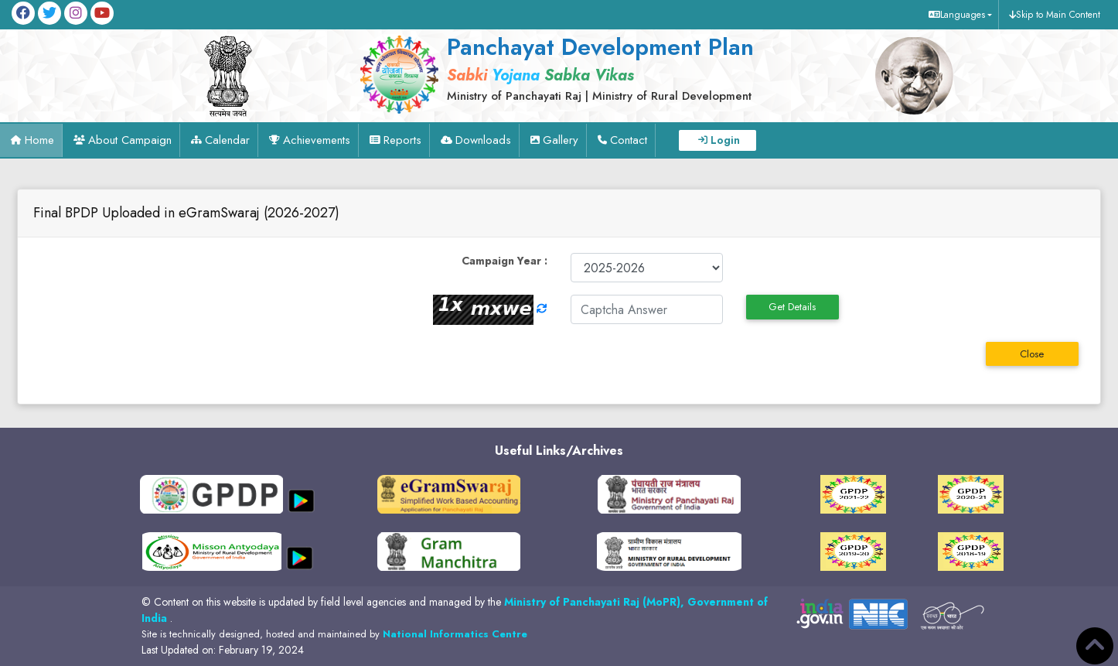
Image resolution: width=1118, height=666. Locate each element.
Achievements (316, 140)
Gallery (560, 140)
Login (725, 140)
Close (1032, 354)
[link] (595, 67)
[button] (958, 14)
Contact (628, 140)
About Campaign (130, 140)
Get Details (792, 306)
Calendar (227, 140)
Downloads (483, 140)
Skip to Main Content (1058, 15)
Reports (402, 140)
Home (39, 140)
